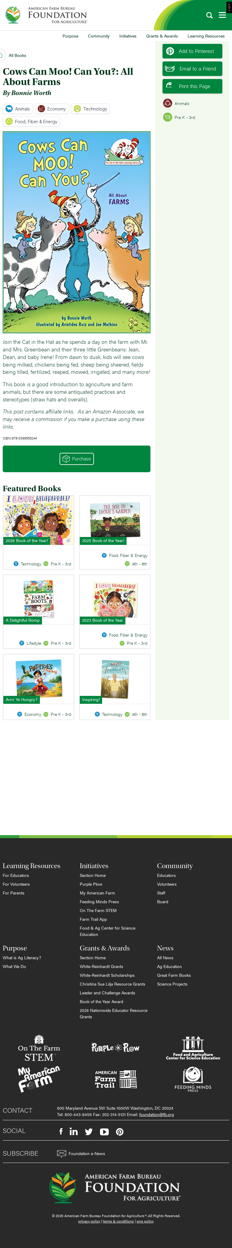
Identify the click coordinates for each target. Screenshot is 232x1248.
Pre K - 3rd (179, 117)
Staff (161, 893)
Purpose (70, 36)
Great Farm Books (174, 975)
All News (165, 957)
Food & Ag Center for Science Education (107, 931)
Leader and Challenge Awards (107, 993)
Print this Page (188, 86)
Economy (52, 108)
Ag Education (169, 966)
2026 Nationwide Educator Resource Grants (113, 1013)
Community (99, 36)
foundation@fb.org (156, 1114)
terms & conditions (118, 1221)
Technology (90, 108)
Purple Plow (91, 884)
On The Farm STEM (98, 910)
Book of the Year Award (101, 1001)
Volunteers (167, 884)
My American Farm (97, 893)
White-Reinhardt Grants (101, 966)
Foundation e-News (81, 1154)
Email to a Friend (190, 69)
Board (162, 901)
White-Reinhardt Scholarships (107, 975)
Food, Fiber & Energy (31, 121)
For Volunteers (16, 884)
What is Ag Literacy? (22, 957)
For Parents (13, 893)
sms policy (145, 1221)
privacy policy (89, 1221)
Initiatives (128, 36)
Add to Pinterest (190, 51)
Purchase (77, 459)
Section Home (93, 875)
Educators (166, 875)
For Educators (16, 875)
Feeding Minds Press (99, 901)
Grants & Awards (162, 36)
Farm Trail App (93, 919)
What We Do (14, 966)
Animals (17, 108)
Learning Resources (206, 36)
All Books (17, 55)
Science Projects (172, 984)
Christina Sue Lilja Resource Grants (112, 984)
